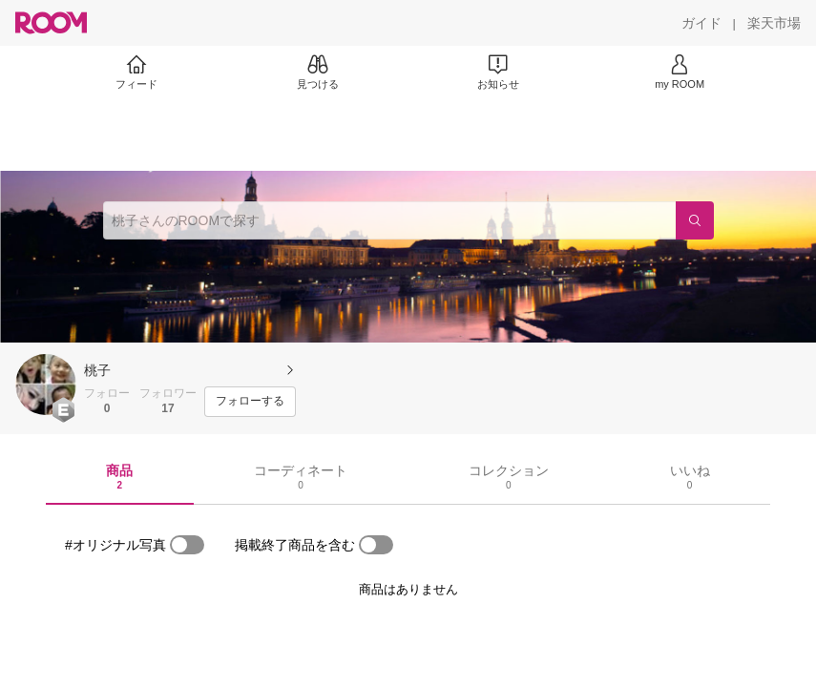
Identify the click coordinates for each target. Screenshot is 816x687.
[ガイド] (701, 22)
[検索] (695, 220)
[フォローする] (250, 401)
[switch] (187, 544)
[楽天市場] (774, 22)
